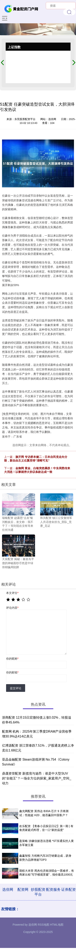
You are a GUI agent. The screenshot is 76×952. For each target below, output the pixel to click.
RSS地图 (43, 924)
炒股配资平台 (38, 892)
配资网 (22, 890)
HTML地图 (56, 924)
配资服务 (53, 890)
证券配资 (68, 890)
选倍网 (7, 890)
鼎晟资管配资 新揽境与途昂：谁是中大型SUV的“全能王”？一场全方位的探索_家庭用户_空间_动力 (36, 778)
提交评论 (15, 688)
